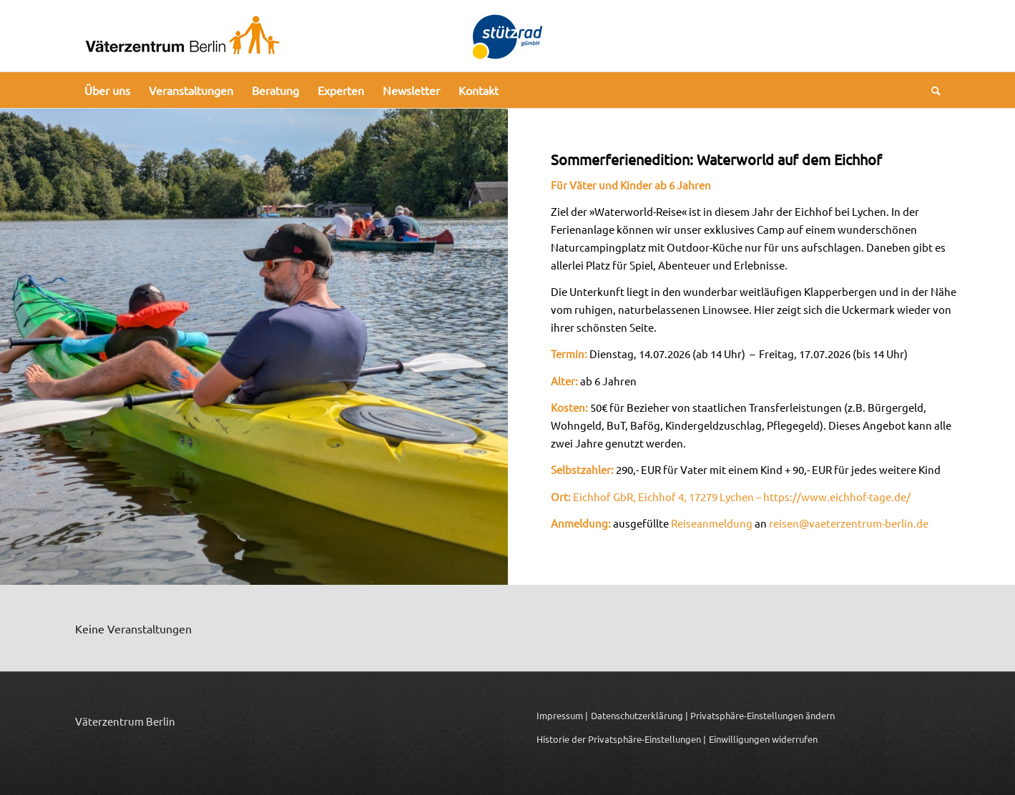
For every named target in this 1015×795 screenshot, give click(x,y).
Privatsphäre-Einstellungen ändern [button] (762, 715)
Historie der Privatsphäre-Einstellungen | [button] (621, 739)
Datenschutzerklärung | (639, 715)
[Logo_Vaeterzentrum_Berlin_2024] (182, 35)
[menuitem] (107, 90)
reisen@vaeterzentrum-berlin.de (848, 523)
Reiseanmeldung (711, 523)
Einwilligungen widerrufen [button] (763, 739)
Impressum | (562, 715)
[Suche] (931, 90)
